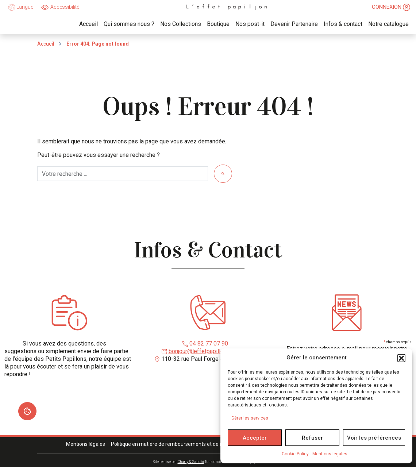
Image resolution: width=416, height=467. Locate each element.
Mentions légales (329, 453)
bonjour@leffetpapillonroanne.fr (209, 351)
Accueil (45, 44)
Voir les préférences (374, 438)
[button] (401, 358)
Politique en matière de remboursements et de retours (173, 444)
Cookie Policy (295, 453)
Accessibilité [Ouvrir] (64, 7)
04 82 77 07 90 (208, 343)
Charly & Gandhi (191, 462)
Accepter (255, 438)
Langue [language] (20, 7)
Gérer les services (249, 418)
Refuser (312, 438)
